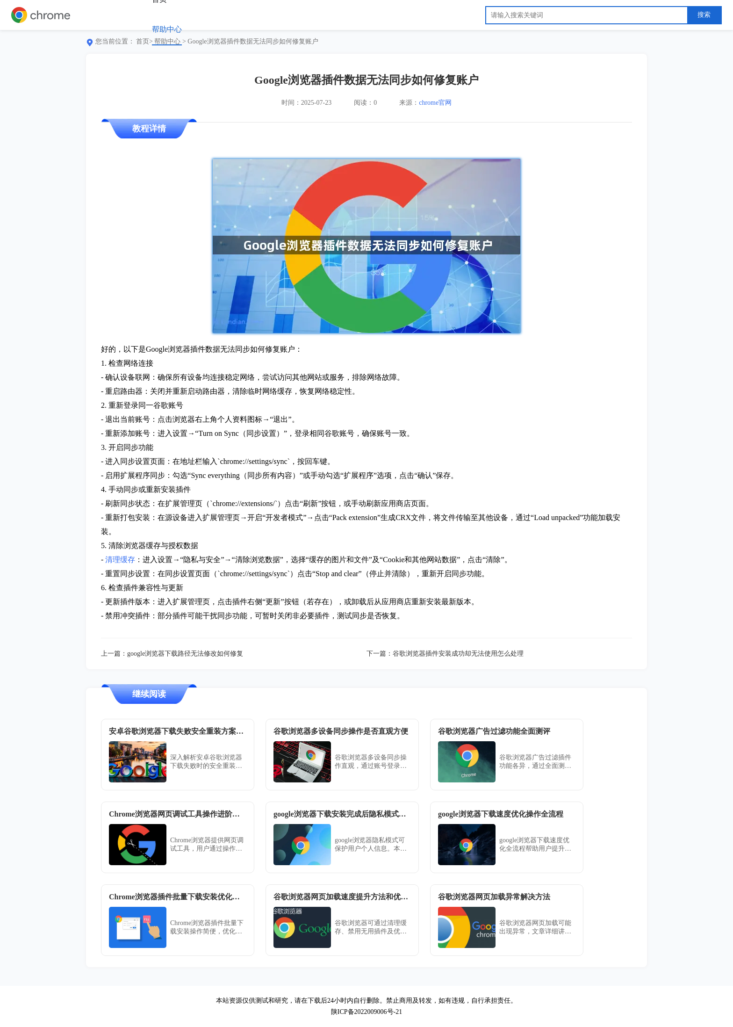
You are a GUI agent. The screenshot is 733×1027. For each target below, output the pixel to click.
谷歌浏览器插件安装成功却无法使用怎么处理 (458, 653)
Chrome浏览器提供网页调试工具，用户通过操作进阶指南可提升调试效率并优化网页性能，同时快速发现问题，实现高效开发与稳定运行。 (207, 845)
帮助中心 (167, 29)
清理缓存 (120, 560)
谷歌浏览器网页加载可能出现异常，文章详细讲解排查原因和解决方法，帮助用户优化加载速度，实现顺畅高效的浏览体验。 (535, 927)
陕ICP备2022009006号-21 (366, 1011)
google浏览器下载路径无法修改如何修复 (185, 653)
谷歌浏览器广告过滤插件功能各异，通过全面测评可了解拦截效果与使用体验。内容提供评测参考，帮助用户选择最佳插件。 (535, 762)
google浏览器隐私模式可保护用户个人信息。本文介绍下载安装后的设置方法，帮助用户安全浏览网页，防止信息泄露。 (371, 845)
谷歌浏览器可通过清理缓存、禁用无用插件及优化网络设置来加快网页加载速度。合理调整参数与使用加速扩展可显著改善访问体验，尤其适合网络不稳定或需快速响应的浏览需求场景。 (371, 927)
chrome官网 (435, 102)
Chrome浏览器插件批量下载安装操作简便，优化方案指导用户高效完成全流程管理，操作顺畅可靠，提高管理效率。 (207, 927)
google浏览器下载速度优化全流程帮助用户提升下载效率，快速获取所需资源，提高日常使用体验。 (535, 845)
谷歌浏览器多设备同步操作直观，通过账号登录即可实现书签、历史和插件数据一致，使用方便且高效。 (371, 762)
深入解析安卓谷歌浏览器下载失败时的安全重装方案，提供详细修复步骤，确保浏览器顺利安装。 (206, 762)
